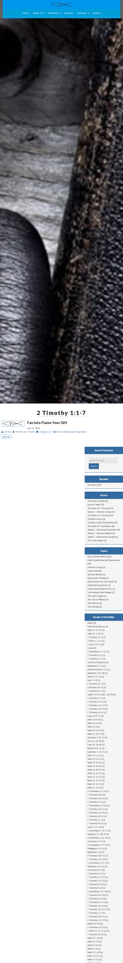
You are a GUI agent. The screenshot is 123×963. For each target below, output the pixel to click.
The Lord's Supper (95, 540)
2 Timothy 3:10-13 (96, 798)
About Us (37, 13)
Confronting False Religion (99, 592)
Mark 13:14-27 (94, 730)
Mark (89, 622)
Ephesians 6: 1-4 (95, 665)
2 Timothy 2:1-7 (94, 819)
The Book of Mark (95, 501)
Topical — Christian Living (98, 511)
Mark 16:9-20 (93, 719)
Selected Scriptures (96, 626)
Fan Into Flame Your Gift (47, 423)
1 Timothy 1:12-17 (96, 705)
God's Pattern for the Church (100, 581)
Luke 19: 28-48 (94, 744)
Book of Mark (93, 504)
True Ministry (93, 603)
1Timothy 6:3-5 (94, 870)
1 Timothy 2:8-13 (95, 816)
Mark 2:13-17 (93, 955)
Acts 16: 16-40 (94, 741)
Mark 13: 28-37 (94, 733)
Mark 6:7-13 (93, 945)
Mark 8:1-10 (93, 941)
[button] (44, 13)
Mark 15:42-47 (94, 784)
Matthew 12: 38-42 (96, 834)
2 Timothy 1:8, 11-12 (97, 909)
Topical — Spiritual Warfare (99, 533)
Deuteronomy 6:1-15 (97, 669)
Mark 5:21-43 (93, 952)
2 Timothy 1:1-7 (61, 412)
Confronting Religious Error (99, 588)
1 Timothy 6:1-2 (94, 873)
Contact (96, 13)
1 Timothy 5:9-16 (95, 884)
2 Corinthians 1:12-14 (97, 837)
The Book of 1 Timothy (98, 508)
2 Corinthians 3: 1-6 (96, 791)
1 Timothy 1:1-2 (94, 658)
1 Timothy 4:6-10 (95, 934)
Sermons (68, 13)
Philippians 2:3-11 (95, 848)
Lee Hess (91, 484)
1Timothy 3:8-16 (95, 687)
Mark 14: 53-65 (94, 766)
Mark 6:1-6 (92, 948)
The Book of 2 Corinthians (99, 526)
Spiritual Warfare (95, 574)
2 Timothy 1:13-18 (96, 859)
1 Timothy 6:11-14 (96, 902)
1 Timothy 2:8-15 (95, 712)
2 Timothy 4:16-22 (96, 855)
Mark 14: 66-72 (94, 769)
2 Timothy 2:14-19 (96, 812)
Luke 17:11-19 (94, 827)
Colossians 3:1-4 (95, 841)
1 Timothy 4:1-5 (94, 683)
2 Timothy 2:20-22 (96, 809)
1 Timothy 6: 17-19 (96, 920)
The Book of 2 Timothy (98, 515)
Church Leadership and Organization (103, 560)
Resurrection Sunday (96, 578)
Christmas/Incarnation (97, 585)
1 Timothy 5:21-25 (96, 877)
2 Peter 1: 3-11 (94, 640)
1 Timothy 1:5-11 (95, 701)
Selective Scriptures (96, 662)
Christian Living (94, 519)
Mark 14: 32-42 (94, 630)
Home (25, 13)
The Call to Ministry (96, 599)
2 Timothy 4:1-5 (94, 637)
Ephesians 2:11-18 (96, 673)
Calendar (82, 13)
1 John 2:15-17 (94, 644)
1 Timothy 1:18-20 (96, 708)
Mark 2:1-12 (93, 959)
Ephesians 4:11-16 (96, 866)
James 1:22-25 (94, 676)
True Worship (93, 606)
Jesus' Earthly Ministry (97, 556)
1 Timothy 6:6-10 (95, 898)
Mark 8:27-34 (93, 923)
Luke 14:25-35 (94, 716)
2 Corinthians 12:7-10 (97, 844)
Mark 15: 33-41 (94, 780)
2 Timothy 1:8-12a (96, 905)
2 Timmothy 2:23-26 (97, 805)
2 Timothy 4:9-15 (95, 823)
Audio (7, 436)
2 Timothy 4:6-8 (94, 794)
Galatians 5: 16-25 (96, 751)
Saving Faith (93, 570)
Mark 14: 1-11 (94, 755)
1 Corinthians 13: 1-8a (97, 891)
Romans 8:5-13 (94, 748)
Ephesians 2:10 (94, 852)
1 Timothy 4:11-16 (96, 895)
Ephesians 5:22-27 (95, 737)
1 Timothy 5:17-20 (96, 880)
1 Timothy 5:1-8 (94, 887)
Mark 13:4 (92, 726)
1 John (90, 648)
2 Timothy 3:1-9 (94, 802)
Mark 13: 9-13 (94, 787)
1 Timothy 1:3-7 (94, 698)
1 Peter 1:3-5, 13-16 (97, 930)
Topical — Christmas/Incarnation (102, 529)
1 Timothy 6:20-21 (96, 916)
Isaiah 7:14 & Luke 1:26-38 (100, 694)
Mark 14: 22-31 (94, 773)
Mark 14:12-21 (94, 759)
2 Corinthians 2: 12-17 (97, 830)
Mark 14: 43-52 (94, 762)
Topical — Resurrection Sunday (101, 536)
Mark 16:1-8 (93, 723)
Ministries (53, 13)
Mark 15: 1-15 (94, 633)
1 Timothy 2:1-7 (94, 655)
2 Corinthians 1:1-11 (96, 651)
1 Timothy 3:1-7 (94, 691)
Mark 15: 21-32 (94, 776)
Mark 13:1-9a (93, 938)
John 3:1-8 (92, 680)
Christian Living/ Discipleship (100, 522)
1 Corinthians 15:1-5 (96, 862)
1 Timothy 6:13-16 (96, 927)
